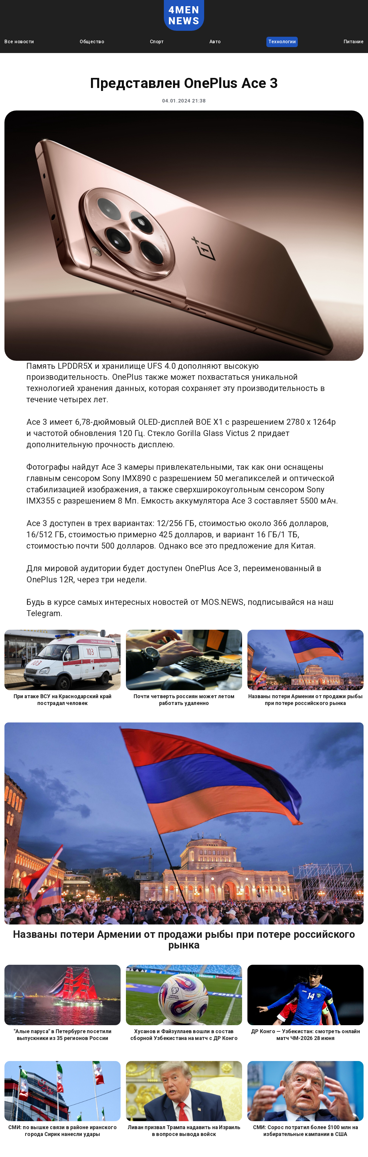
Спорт (157, 41)
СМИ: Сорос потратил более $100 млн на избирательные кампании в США (305, 1130)
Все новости (19, 41)
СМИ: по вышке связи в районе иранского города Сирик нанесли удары (62, 1130)
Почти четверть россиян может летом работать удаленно (184, 699)
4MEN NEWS (184, 15)
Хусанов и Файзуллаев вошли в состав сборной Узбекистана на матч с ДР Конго (184, 1034)
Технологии (282, 41)
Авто (215, 41)
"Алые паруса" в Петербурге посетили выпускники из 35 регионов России (62, 1034)
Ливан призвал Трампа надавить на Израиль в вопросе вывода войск (184, 1130)
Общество (92, 41)
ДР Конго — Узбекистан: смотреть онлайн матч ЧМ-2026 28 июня (305, 1034)
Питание (354, 41)
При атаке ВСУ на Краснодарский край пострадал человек (63, 699)
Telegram (43, 613)
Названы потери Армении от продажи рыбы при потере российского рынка (305, 699)
